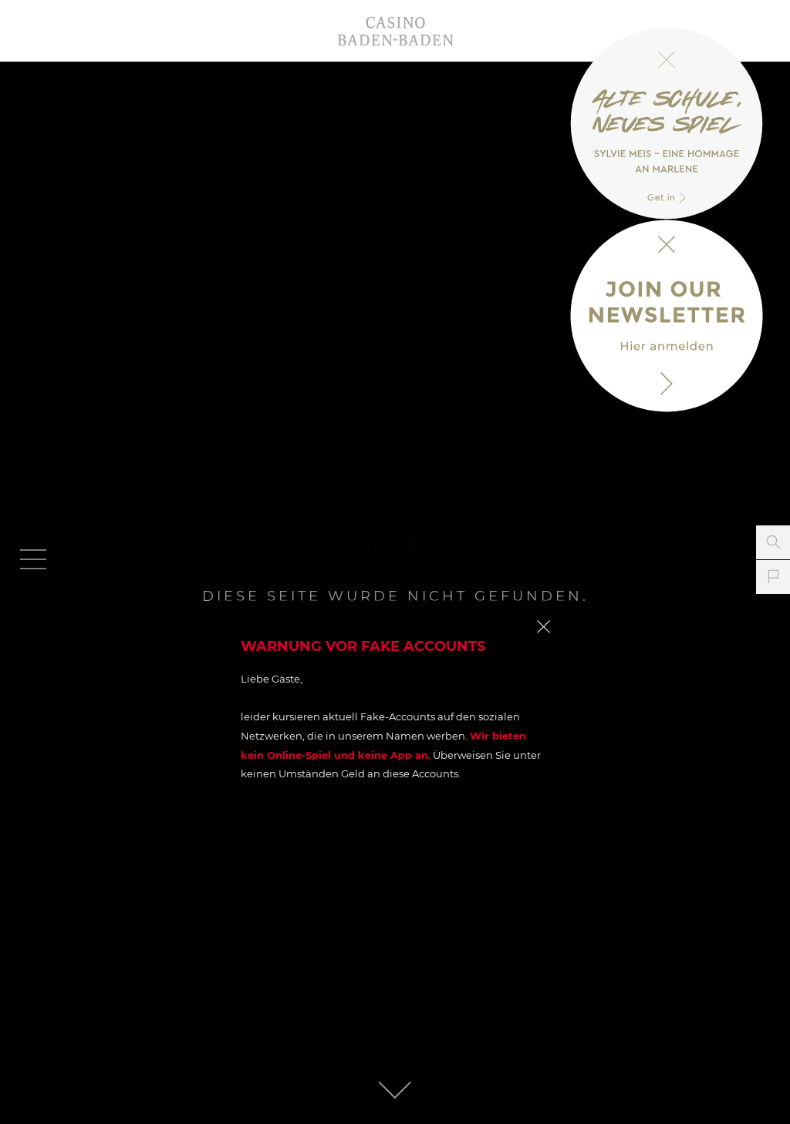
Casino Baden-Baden (395, 31)
